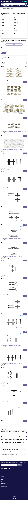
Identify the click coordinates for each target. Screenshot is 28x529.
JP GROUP (14, 63)
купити (25, 82)
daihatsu (3, 27)
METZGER (14, 62)
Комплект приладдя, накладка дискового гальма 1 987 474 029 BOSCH (11, 238)
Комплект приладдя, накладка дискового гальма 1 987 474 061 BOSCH (11, 363)
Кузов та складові (23, 5)
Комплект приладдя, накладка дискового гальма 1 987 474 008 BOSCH (11, 202)
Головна (2, 8)
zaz (15, 33)
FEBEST (14, 56)
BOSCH (14, 58)
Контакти (2, 479)
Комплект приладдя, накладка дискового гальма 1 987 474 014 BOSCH (11, 220)
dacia (3, 25)
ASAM (14, 59)
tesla (15, 31)
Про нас (2, 474)
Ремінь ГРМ (2, 488)
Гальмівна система (5, 5)
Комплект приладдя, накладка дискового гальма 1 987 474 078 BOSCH (11, 416)
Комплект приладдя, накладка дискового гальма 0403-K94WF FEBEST (11, 149)
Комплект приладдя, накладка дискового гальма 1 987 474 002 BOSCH (11, 167)
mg (14, 27)
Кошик (25, 1)
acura (3, 17)
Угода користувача (14, 496)
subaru (15, 30)
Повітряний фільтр (3, 483)
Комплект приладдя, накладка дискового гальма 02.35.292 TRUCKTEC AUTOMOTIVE (13, 131)
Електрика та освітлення (20, 6)
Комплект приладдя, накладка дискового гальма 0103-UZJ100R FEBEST (12, 113)
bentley (3, 19)
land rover (16, 22)
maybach (15, 25)
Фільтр (10, 44)
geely (3, 30)
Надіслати (19, 464)
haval (3, 33)
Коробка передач (13, 5)
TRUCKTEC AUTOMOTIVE (14, 57)
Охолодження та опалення (16, 5)
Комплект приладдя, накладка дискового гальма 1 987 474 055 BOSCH (11, 327)
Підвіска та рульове (11, 6)
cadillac (3, 20)
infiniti (15, 17)
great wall (3, 31)
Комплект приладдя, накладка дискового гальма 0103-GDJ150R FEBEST (12, 95)
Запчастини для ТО (2, 5)
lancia (15, 20)
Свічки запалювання (4, 486)
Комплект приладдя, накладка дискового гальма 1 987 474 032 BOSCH (11, 256)
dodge (3, 28)
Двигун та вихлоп (8, 6)
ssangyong (16, 28)
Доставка (2, 476)
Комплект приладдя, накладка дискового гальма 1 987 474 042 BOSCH (11, 274)
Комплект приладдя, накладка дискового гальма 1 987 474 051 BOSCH (11, 309)
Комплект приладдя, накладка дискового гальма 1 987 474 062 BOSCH (11, 381)
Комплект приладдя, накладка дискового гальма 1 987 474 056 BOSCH (11, 345)
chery (3, 22)
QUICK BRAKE (14, 61)
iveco (15, 19)
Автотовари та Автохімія (26, 6)
